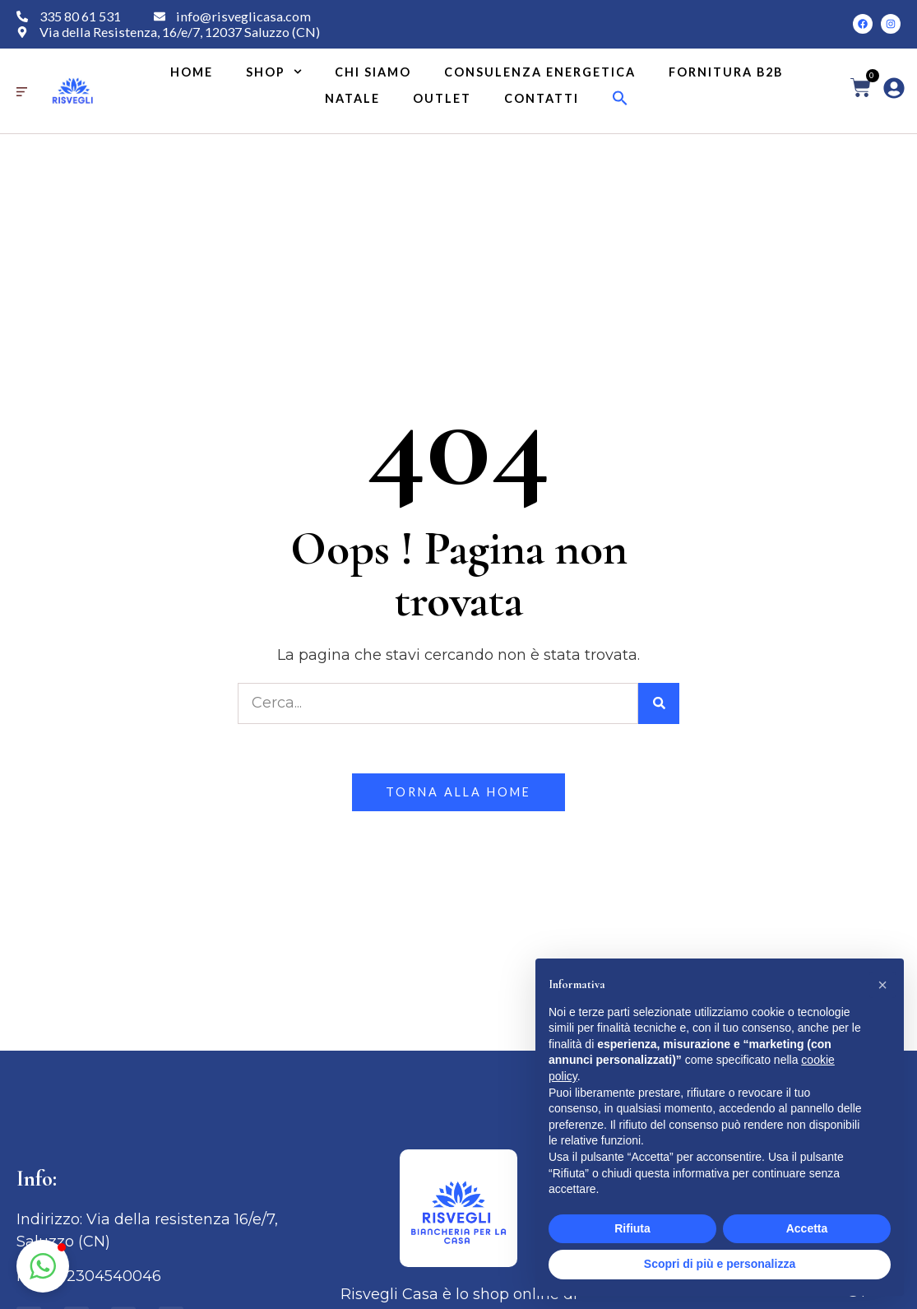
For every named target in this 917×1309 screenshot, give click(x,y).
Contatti (541, 98)
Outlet (442, 98)
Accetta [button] (807, 1228)
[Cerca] (658, 703)
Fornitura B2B (726, 72)
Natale (352, 98)
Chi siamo (373, 72)
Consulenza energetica (540, 72)
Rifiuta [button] (632, 1228)
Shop (274, 72)
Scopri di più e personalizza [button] (719, 1263)
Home (191, 72)
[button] (620, 98)
